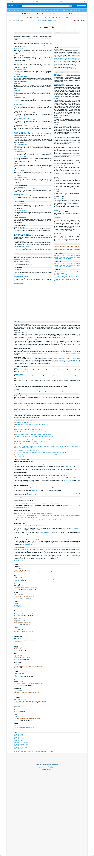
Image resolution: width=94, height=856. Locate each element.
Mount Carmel (18, 379)
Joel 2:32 (54, 520)
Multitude (71, 257)
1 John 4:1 (56, 159)
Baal (55, 255)
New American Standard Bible (21, 76)
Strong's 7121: (17, 685)
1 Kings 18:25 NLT (18, 735)
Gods (64, 257)
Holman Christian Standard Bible (21, 118)
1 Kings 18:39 (28, 544)
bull (69, 58)
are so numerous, (75, 56)
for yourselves (61, 58)
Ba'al (58, 255)
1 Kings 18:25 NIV (18, 734)
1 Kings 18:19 (72, 477)
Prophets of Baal (19, 374)
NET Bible (16, 164)
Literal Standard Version (20, 203)
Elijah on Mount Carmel (59, 49)
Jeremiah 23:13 (57, 117)
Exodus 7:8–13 (72, 469)
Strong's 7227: (17, 624)
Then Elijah (74, 55)
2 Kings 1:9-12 (57, 98)
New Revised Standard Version (21, 246)
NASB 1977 (17, 90)
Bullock (64, 255)
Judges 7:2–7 (30, 482)
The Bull (17, 389)
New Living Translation (19, 42)
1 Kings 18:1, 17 (69, 466)
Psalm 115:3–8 (23, 517)
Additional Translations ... (20, 283)
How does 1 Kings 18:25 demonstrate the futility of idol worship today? (32, 424)
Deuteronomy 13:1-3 (59, 84)
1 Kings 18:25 (17, 540)
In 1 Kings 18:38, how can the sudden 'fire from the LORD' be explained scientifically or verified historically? (41, 452)
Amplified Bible (18, 104)
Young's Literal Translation (20, 210)
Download (77, 69)
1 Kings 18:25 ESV (18, 737)
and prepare (73, 58)
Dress (75, 255)
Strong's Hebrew (18, 641)
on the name (61, 59)
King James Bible (18, 62)
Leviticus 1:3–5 (36, 490)
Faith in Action (17, 402)
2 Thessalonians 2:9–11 (23, 507)
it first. (78, 58)
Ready (64, 258)
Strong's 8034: (17, 694)
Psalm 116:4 (71, 351)
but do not (73, 59)
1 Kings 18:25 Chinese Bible (21, 745)
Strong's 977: (17, 633)
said (79, 55)
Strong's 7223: (17, 676)
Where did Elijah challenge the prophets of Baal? (27, 450)
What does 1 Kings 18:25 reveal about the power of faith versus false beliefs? (34, 436)
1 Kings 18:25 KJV (18, 740)
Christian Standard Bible (20, 111)
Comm (51, 30)
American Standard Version (20, 125)
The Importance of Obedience (21, 408)
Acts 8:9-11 (57, 177)
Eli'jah (55, 257)
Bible (10, 20)
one (67, 58)
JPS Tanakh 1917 (18, 269)
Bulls (67, 255)
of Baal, (64, 56)
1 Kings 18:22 (40, 464)
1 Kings (13, 20)
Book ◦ (73, 322)
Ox (74, 257)
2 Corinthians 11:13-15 (59, 166)
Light (67, 257)
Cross (43, 30)
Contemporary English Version (21, 132)
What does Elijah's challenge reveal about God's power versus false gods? (33, 427)
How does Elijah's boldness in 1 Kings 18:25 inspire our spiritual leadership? (33, 434)
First (61, 257)
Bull (60, 255)
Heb (54, 30)
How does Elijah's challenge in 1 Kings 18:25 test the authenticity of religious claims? (35, 439)
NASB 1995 (17, 83)
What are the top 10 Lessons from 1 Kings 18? (27, 443)
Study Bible (17, 322)
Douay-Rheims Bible (19, 227)
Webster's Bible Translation (20, 177)
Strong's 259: (17, 650)
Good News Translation (19, 151)
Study (47, 30)
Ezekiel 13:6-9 (57, 217)
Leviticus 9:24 (62, 360)
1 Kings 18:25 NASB (19, 738)
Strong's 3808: (17, 711)
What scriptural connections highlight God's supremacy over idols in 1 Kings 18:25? (35, 431)
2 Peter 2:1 (56, 136)
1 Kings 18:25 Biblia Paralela (21, 744)
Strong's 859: (17, 615)
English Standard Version (20, 49)
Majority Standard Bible (19, 187)
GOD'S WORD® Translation (20, 144)
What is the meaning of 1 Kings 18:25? (24, 422)
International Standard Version (21, 157)
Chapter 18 (17, 20)
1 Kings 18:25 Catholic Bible (21, 748)
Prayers (78, 257)
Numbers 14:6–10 (68, 480)
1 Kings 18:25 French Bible (20, 747)
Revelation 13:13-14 (59, 146)
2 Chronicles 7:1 (36, 530)
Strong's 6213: (17, 668)
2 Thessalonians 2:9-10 (59, 199)
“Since (67, 56)
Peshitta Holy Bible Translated (21, 261)
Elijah (78, 255)
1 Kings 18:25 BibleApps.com (21, 742)
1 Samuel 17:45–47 (33, 494)
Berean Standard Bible (19, 56)
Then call (56, 59)
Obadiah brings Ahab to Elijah (62, 274)
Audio (40, 30)
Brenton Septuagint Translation (21, 276)
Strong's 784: (17, 729)
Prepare (56, 258)
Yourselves (68, 258)
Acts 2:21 (58, 520)
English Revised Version (20, 137)
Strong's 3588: (17, 606)
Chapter (77, 322)
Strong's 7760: (17, 720)
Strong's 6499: (17, 659)
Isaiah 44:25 (57, 210)
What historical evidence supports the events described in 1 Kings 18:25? (32, 441)
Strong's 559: (17, 580)
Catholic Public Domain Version (21, 234)
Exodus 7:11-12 (58, 74)
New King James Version (20, 69)
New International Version (20, 35)
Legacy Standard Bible (19, 97)
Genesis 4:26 (48, 520)
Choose (71, 255)
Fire (58, 257)
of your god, (67, 59)
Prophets (60, 258)
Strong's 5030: (17, 589)
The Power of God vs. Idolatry (21, 396)
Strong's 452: (17, 572)
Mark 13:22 (56, 192)
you (70, 56)
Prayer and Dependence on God (21, 414)
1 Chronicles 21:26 (72, 360)
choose (56, 58)
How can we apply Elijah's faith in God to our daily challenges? (30, 429)
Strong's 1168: (17, 598)
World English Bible (18, 194)
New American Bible (19, 241)
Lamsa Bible (17, 256)
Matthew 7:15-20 (58, 124)
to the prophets (58, 56)
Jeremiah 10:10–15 (32, 517)
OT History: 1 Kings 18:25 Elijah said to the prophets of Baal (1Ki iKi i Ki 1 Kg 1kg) (33, 751)
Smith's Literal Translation (20, 217)
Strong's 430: (17, 702)
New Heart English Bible (20, 170)
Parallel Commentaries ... (20, 561)
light (77, 59)
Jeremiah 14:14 (57, 233)
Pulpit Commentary (19, 547)
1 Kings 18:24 (47, 532)
